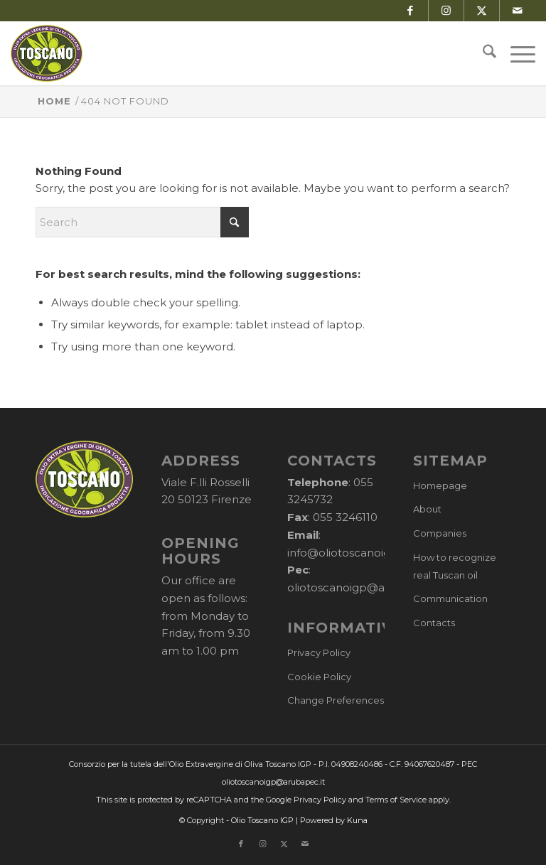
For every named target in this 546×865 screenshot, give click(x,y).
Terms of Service (396, 800)
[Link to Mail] (517, 10)
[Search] (482, 53)
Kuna (357, 820)
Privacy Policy (318, 652)
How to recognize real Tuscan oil (454, 566)
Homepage (440, 485)
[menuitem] (482, 53)
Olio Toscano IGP (262, 820)
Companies (439, 533)
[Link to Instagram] (446, 10)
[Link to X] (481, 10)
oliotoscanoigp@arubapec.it (363, 587)
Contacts (434, 622)
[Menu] (515, 53)
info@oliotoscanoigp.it (347, 552)
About (427, 509)
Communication (450, 598)
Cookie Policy (319, 676)
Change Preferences (335, 700)
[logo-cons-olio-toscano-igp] (46, 53)
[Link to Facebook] (410, 10)
